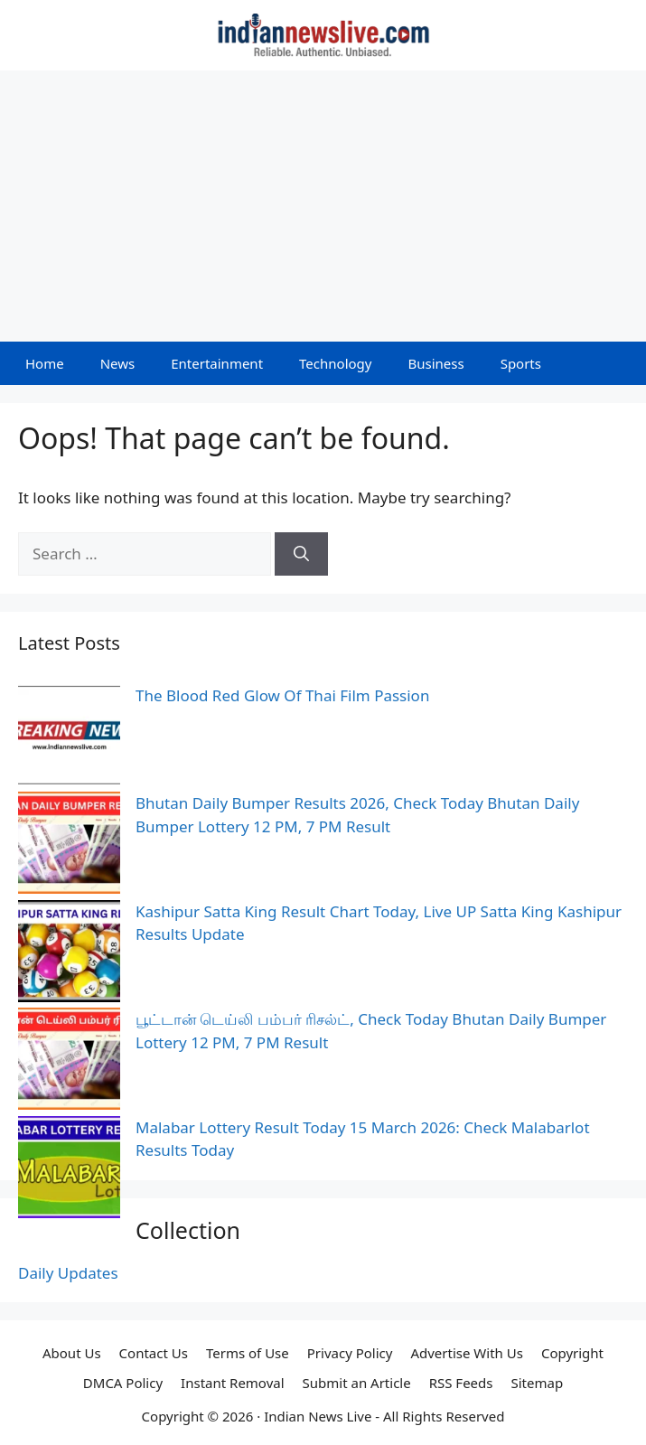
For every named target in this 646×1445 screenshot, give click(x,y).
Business (435, 363)
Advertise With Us (466, 1353)
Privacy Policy (350, 1353)
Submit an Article (357, 1383)
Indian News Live (317, 1416)
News (118, 363)
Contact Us (153, 1353)
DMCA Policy (123, 1383)
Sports (521, 363)
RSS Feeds (461, 1383)
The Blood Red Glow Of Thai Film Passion (282, 695)
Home (44, 363)
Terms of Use (247, 1353)
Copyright (572, 1353)
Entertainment (217, 363)
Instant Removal (232, 1383)
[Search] (301, 554)
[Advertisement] (323, 206)
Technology (335, 363)
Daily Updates (68, 1272)
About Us (71, 1353)
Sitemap (537, 1383)
